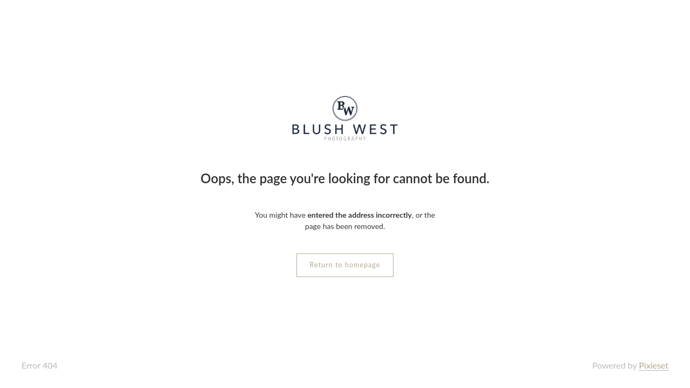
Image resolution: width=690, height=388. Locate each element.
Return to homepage (345, 265)
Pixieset (653, 365)
